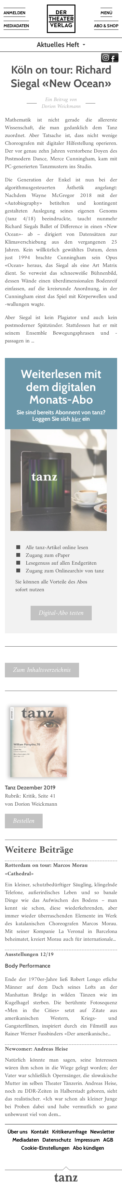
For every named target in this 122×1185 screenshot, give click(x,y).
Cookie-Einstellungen (45, 1148)
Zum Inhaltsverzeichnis (42, 670)
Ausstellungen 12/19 (29, 955)
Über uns (17, 1132)
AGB (108, 1140)
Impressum (87, 1140)
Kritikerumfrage (69, 1132)
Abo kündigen (88, 1148)
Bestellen (23, 821)
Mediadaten (25, 1140)
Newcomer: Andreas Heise (36, 1049)
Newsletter (102, 1132)
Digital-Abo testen (61, 613)
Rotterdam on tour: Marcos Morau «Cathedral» (46, 870)
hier (76, 419)
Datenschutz (56, 1140)
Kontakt (40, 1132)
